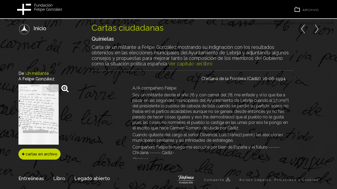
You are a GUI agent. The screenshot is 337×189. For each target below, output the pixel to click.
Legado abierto (92, 178)
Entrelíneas (31, 178)
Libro (59, 178)
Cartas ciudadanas (127, 28)
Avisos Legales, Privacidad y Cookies (279, 180)
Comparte (215, 180)
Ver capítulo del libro (190, 63)
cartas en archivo (39, 154)
